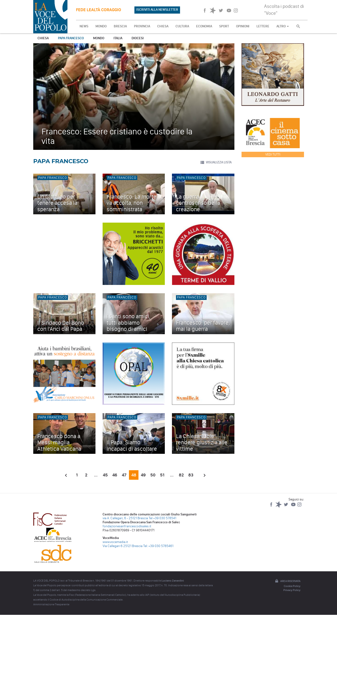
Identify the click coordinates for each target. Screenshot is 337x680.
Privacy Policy (291, 590)
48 (133, 475)
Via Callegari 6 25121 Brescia (122, 546)
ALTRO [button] (282, 26)
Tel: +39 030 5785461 (158, 546)
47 (124, 475)
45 (105, 475)
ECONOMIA (204, 26)
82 (181, 475)
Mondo (98, 38)
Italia (118, 38)
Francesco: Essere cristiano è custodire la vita (117, 136)
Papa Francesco (71, 38)
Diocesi (138, 38)
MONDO (101, 26)
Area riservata (287, 581)
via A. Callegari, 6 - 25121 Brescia (125, 518)
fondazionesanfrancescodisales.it (127, 526)
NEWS (84, 26)
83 (190, 475)
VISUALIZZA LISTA (216, 162)
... (96, 475)
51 (162, 475)
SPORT (224, 26)
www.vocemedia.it (115, 542)
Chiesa (43, 38)
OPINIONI (242, 26)
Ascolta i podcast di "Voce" (284, 9)
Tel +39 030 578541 (162, 518)
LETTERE (262, 26)
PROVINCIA (142, 26)
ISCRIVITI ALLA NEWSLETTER (157, 10)
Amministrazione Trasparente (51, 604)
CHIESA (162, 26)
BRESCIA (120, 26)
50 (152, 475)
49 (143, 475)
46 (114, 475)
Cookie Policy (292, 586)
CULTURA (182, 26)
